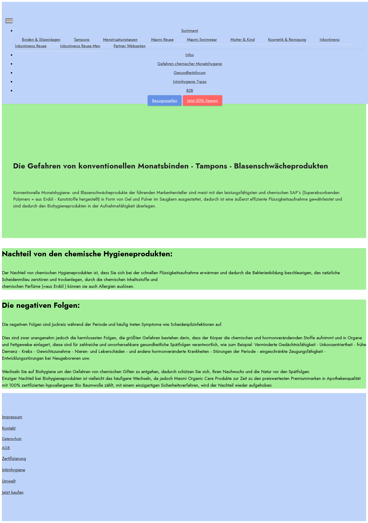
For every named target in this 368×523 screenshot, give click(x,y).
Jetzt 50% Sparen (202, 101)
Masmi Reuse (162, 39)
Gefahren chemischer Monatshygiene (189, 64)
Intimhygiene (13, 469)
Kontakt (8, 428)
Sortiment (189, 30)
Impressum (12, 417)
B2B (189, 90)
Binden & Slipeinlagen (41, 39)
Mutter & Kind (242, 39)
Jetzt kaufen (12, 492)
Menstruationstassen (120, 39)
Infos (189, 55)
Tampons (81, 39)
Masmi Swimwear (202, 39)
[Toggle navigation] (9, 20)
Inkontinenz (330, 39)
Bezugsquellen (164, 101)
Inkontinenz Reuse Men (80, 46)
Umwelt (8, 481)
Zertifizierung (14, 458)
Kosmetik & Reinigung (287, 39)
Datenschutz (12, 438)
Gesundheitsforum (190, 73)
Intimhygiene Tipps (190, 81)
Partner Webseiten (130, 46)
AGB (6, 448)
